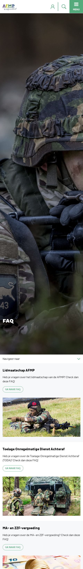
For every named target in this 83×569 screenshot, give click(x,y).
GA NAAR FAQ (12, 468)
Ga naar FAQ (12, 389)
